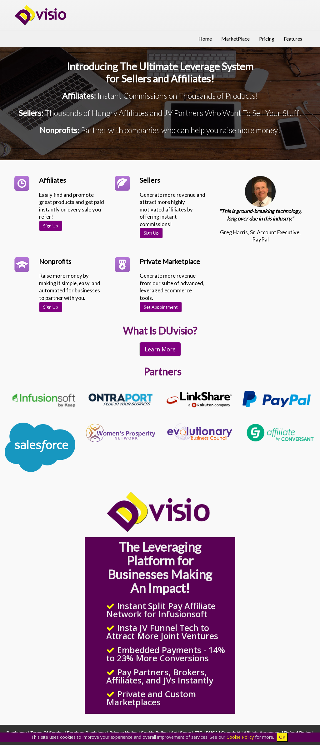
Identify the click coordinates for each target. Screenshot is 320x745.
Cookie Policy (240, 737)
